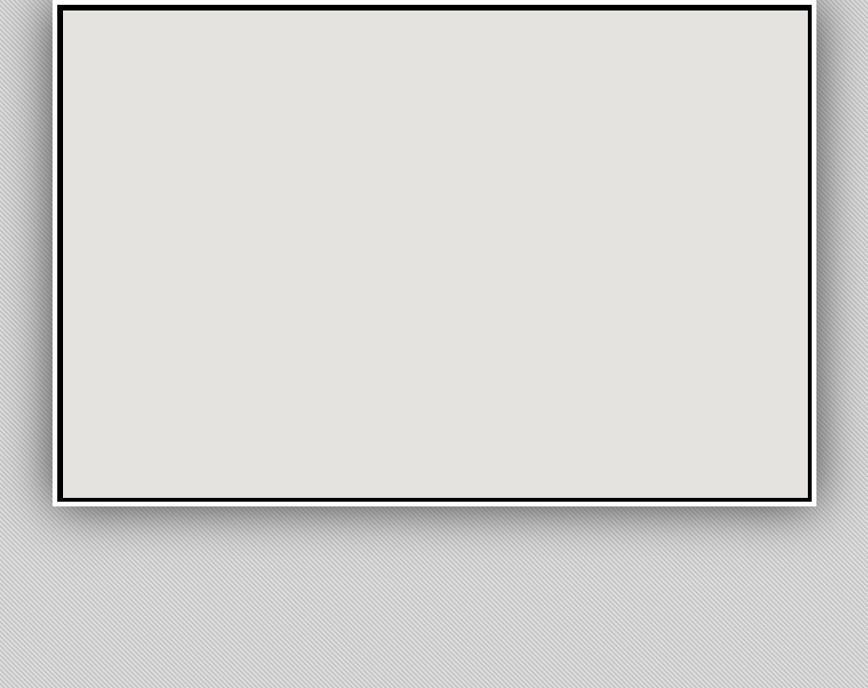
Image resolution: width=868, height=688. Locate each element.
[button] (467, 66)
